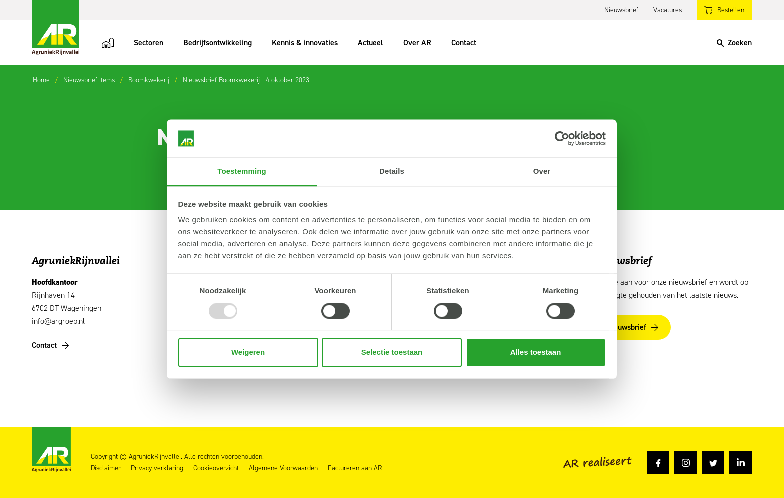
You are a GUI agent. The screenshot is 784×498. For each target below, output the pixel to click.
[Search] (734, 42)
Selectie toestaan (392, 352)
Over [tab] (542, 171)
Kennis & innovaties (305, 42)
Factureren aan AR (355, 468)
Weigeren (248, 352)
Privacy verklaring (157, 468)
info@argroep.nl (58, 321)
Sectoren (149, 42)
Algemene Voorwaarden (283, 468)
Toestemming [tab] (242, 171)
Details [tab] (392, 171)
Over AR (418, 42)
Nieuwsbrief (621, 10)
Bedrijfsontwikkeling (218, 42)
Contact (464, 42)
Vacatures (668, 10)
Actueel (371, 42)
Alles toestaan (536, 352)
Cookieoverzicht (216, 468)
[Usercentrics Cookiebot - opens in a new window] (562, 138)
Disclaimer (106, 468)
